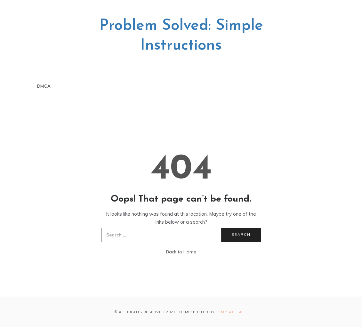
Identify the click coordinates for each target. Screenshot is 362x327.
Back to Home (181, 252)
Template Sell (231, 312)
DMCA (44, 86)
